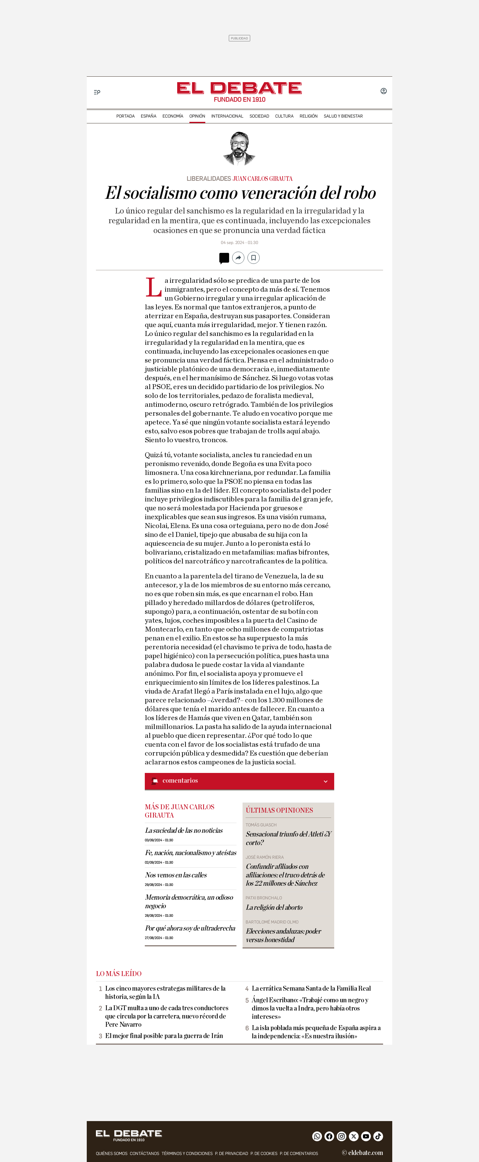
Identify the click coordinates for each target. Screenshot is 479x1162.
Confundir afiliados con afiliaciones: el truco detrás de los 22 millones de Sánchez (285, 875)
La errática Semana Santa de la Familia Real (311, 988)
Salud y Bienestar (343, 116)
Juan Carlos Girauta (262, 179)
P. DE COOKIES (263, 1153)
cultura (284, 116)
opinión (197, 116)
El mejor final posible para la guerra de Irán (164, 1036)
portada (125, 116)
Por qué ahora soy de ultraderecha (190, 928)
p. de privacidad (231, 1153)
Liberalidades (209, 178)
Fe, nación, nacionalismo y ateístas (190, 853)
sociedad (259, 116)
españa (148, 116)
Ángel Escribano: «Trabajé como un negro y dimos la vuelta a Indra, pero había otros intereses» (310, 1008)
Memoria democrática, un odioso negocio (189, 901)
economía (173, 116)
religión (309, 116)
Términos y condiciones (187, 1153)
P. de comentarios (299, 1153)
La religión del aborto (274, 907)
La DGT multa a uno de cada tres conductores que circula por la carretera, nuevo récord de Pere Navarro (166, 1016)
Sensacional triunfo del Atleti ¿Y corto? (288, 838)
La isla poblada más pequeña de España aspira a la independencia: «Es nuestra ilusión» (316, 1032)
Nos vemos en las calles (176, 875)
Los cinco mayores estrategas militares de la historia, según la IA (165, 992)
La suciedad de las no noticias (183, 830)
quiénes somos (111, 1153)
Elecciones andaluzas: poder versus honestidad (283, 935)
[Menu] (97, 92)
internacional (227, 116)
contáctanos (144, 1153)
